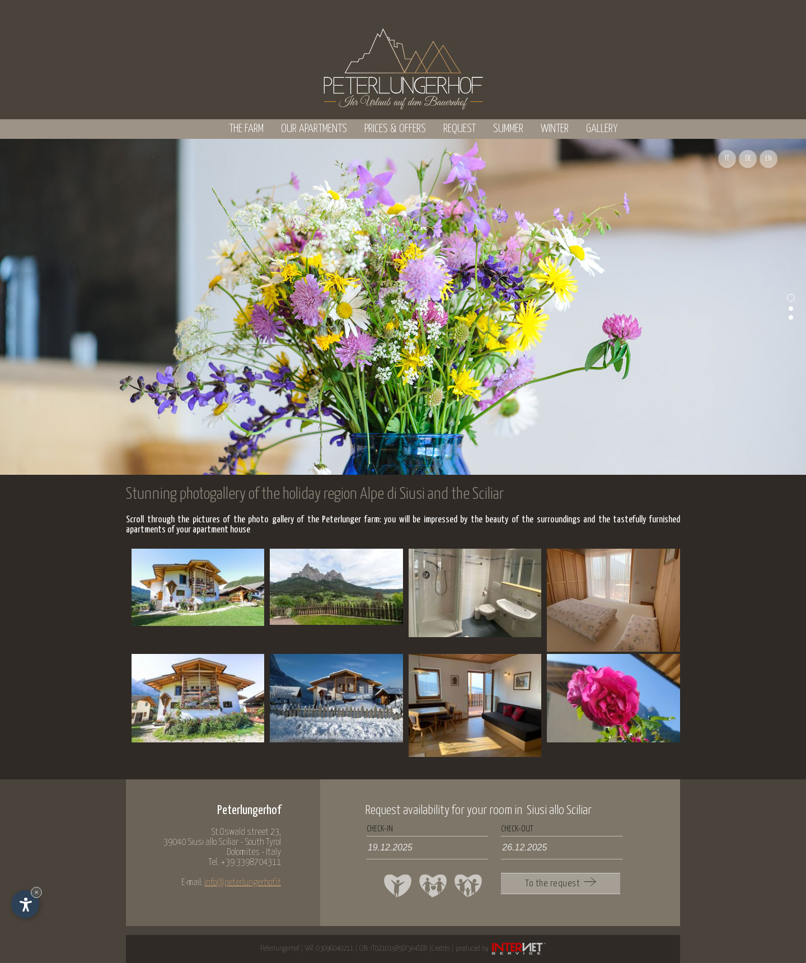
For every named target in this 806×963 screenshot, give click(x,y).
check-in (380, 829)
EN (768, 158)
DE (748, 158)
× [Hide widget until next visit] (36, 892)
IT (727, 158)
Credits (440, 948)
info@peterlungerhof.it (242, 882)
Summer (508, 128)
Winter (555, 128)
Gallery (601, 128)
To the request (560, 883)
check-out (517, 829)
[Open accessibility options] (25, 904)
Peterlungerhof (279, 948)
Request (459, 128)
